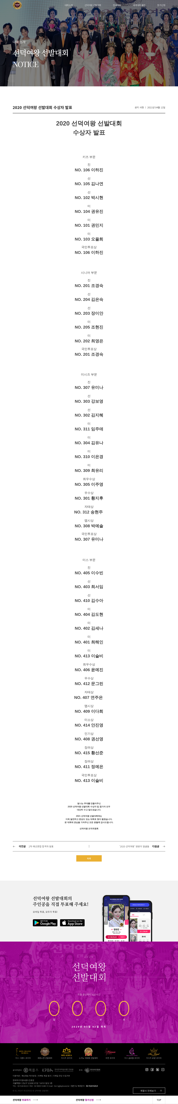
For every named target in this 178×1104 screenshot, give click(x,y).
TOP (159, 1099)
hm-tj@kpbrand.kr (61, 1086)
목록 (89, 858)
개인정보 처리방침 (28, 1075)
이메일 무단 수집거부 (61, 1075)
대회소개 (69, 5)
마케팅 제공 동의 (44, 1075)
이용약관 (16, 1075)
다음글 (158, 846)
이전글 (19, 846)
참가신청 (161, 5)
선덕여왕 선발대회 (93, 5)
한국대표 (117, 5)
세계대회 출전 (139, 5)
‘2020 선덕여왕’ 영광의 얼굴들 (134, 846)
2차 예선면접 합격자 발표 (41, 846)
